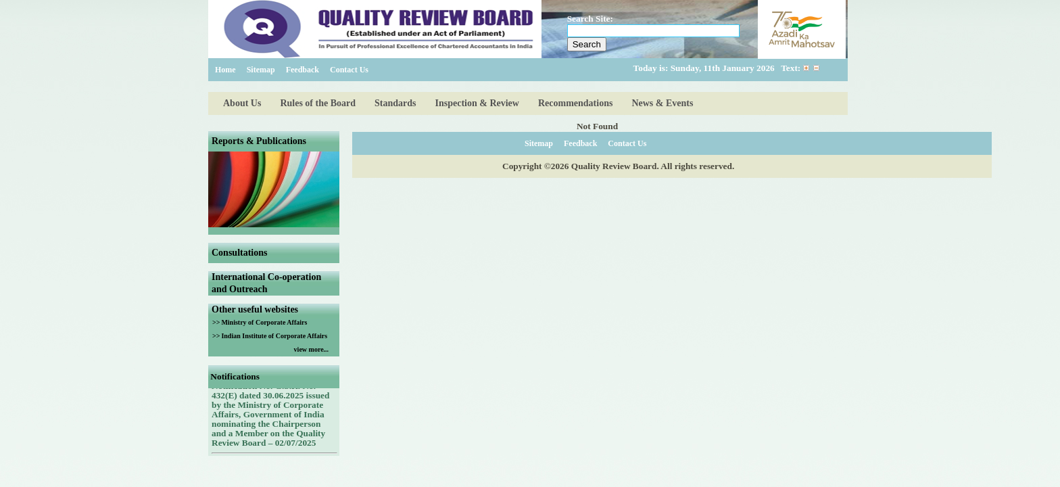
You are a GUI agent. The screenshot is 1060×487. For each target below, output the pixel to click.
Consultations (239, 253)
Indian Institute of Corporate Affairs (274, 336)
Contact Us (349, 69)
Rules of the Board (318, 103)
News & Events (662, 103)
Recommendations (575, 103)
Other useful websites (255, 309)
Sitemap (261, 69)
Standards (395, 103)
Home (225, 69)
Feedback (302, 69)
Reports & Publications (259, 141)
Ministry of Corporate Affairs (264, 322)
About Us (242, 103)
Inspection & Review (477, 103)
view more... (311, 349)
